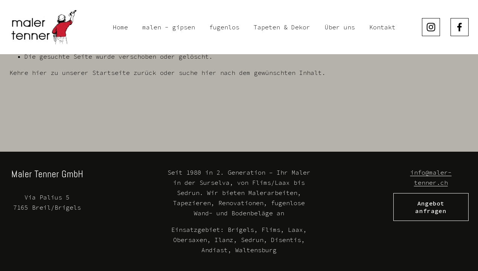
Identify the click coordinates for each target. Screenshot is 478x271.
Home (120, 27)
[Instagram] (431, 27)
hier (39, 72)
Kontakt (382, 27)
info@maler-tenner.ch (431, 177)
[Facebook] (460, 27)
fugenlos (224, 27)
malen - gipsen (168, 27)
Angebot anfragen (430, 207)
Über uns (340, 27)
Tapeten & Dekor (282, 27)
